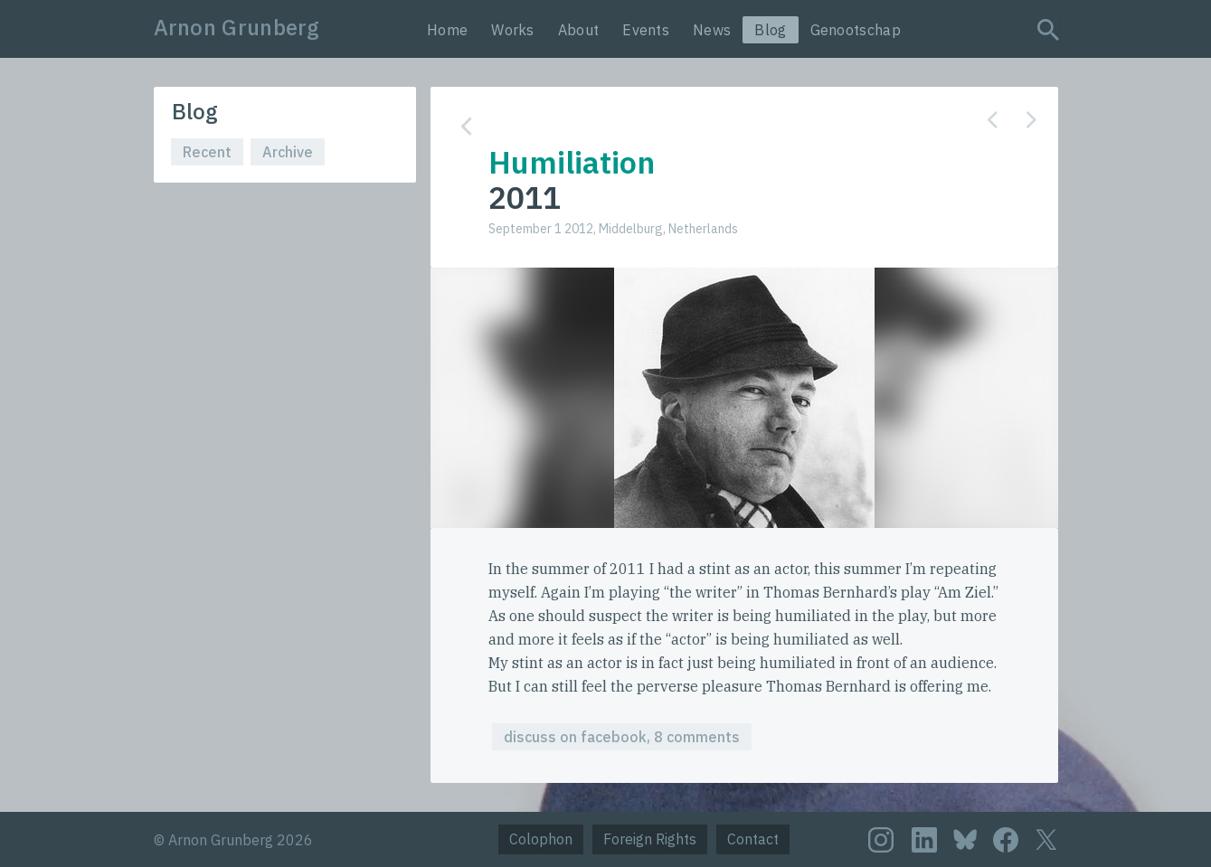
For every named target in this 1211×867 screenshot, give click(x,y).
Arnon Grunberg (237, 27)
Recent (207, 152)
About (579, 30)
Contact (753, 839)
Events (645, 30)
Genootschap (855, 30)
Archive (287, 152)
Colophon (540, 839)
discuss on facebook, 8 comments (622, 737)
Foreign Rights (649, 839)
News (712, 30)
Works (513, 30)
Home (447, 30)
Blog (770, 30)
